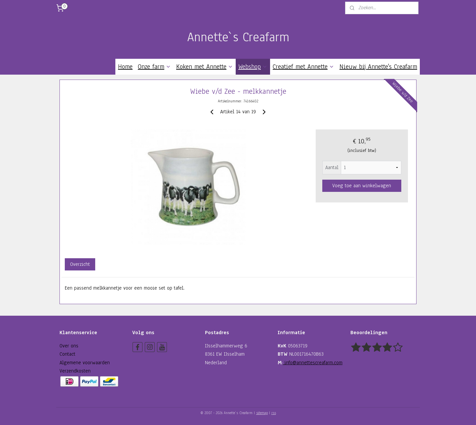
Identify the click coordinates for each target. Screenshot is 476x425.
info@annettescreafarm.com (312, 362)
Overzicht (80, 264)
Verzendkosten (75, 371)
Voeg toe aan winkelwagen (361, 185)
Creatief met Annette (303, 66)
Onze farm (154, 66)
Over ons (69, 345)
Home (125, 66)
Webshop (252, 66)
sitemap (262, 412)
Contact (67, 354)
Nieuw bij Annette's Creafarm (378, 66)
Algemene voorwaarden (85, 362)
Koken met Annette (204, 66)
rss (273, 412)
